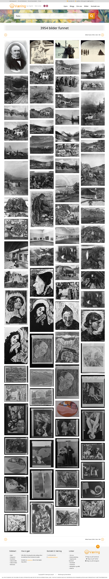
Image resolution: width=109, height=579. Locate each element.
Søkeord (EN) (13, 561)
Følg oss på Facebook (92, 557)
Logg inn (84, 1)
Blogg (72, 6)
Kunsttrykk (72, 562)
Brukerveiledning (74, 557)
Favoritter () (70, 1)
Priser (39, 1)
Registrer (91, 1)
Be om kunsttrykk (32, 1)
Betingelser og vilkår (75, 566)
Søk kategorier (13, 1)
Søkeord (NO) (13, 562)
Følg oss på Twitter (92, 559)
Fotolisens (72, 564)
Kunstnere (12, 559)
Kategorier (12, 557)
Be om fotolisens (22, 1)
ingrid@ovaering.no (53, 557)
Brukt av (72, 568)
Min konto (12, 564)
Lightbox (78, 1)
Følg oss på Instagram (92, 561)
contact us (29, 560)
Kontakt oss (95, 6)
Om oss (79, 6)
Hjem (66, 6)
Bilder (86, 6)
